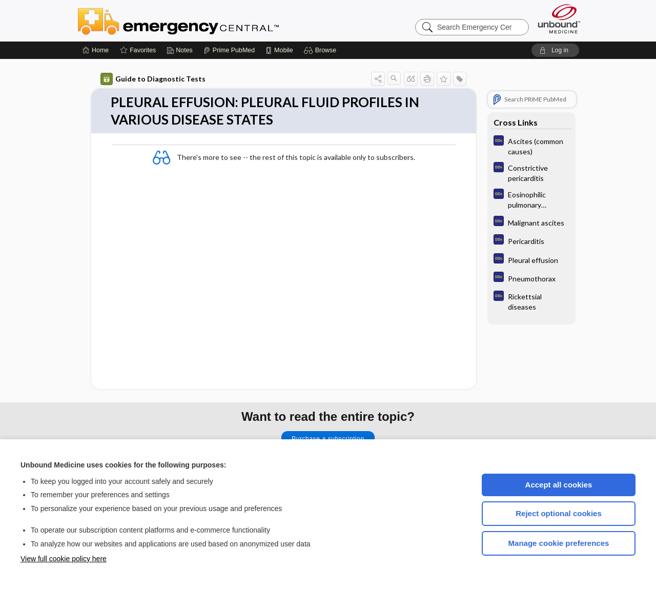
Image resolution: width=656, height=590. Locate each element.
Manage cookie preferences (558, 543)
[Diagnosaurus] (531, 145)
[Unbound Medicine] (559, 19)
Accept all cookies (558, 484)
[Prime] (229, 50)
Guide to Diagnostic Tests (153, 79)
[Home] (96, 50)
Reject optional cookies (559, 513)
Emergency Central (205, 20)
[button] (321, 50)
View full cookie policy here (63, 559)
